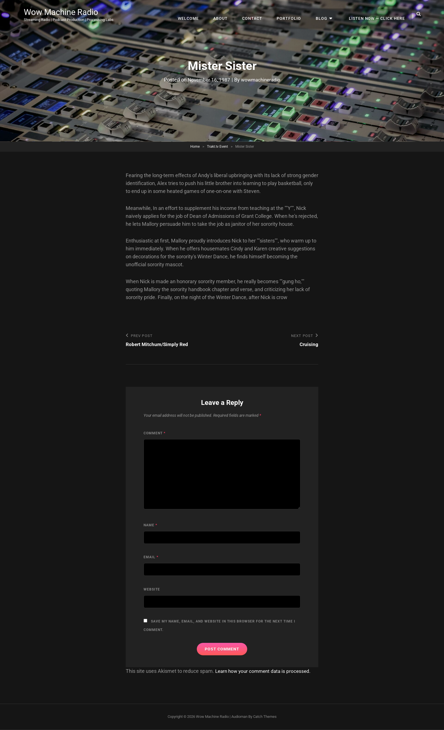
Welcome (201, 14)
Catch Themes (265, 717)
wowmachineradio (261, 80)
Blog (326, 14)
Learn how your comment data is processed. (265, 671)
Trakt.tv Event (217, 147)
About (231, 14)
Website (152, 590)
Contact (261, 14)
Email (151, 557)
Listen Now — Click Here (378, 14)
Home (195, 147)
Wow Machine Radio (65, 12)
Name (150, 525)
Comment (154, 433)
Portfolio (296, 14)
